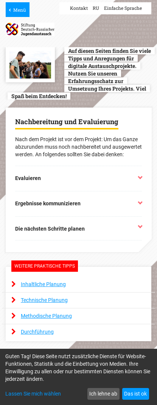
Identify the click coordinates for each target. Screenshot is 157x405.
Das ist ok (135, 394)
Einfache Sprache (123, 8)
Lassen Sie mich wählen (33, 394)
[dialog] (78, 377)
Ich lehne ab (103, 394)
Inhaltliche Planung (43, 284)
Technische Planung (44, 300)
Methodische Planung (46, 316)
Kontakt (79, 8)
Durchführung (37, 332)
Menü (19, 10)
